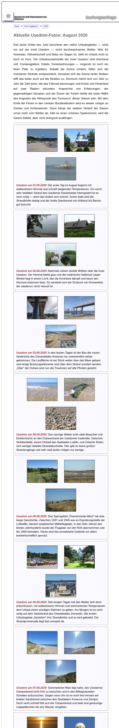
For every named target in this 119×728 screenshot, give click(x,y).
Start (17, 26)
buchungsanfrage (101, 17)
